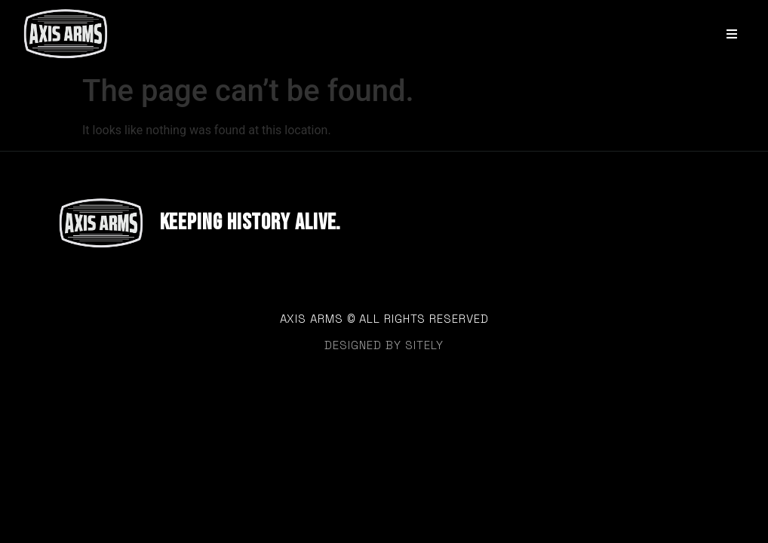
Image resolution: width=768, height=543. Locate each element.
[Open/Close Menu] (732, 33)
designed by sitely (384, 345)
